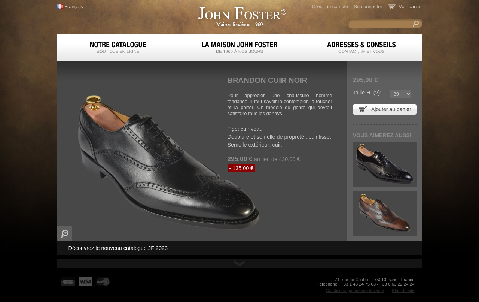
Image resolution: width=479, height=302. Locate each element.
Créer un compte (330, 6)
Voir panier (410, 6)
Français (73, 6)
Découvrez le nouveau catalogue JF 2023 (118, 248)
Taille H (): (367, 93)
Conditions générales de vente (355, 290)
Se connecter (368, 6)
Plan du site (403, 290)
